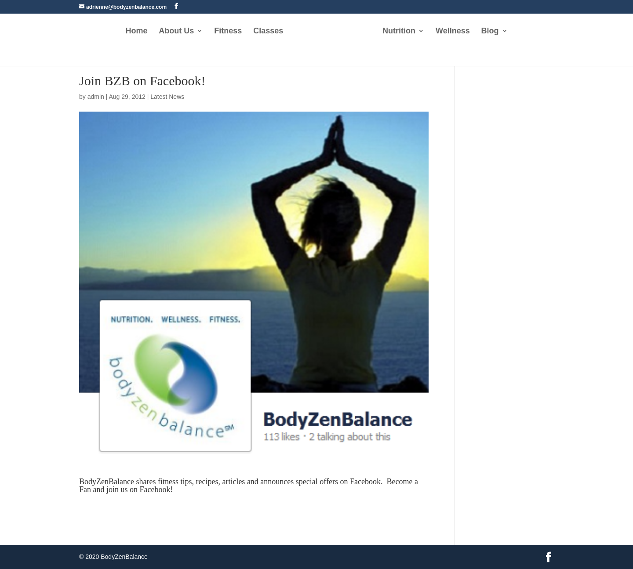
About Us (176, 31)
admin (95, 96)
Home (136, 31)
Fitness (228, 31)
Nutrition (398, 31)
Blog (490, 31)
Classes (268, 31)
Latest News (167, 96)
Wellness (453, 31)
